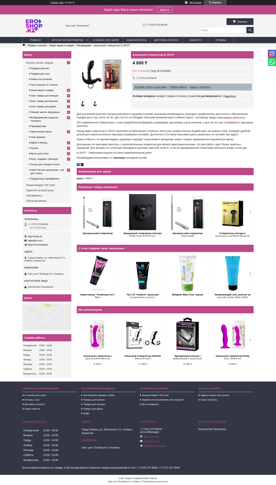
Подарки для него (40, 73)
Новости (195, 40)
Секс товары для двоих (43, 106)
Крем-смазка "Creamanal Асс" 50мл (98, 296)
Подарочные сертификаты (45, 178)
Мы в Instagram (150, 404)
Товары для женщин (94, 404)
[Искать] (250, 30)
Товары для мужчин (94, 399)
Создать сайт (57, 2)
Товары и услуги (37, 45)
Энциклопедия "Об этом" (40, 185)
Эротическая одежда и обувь (99, 395)
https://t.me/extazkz (38, 244)
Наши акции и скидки (61, 45)
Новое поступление (41, 79)
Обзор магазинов (36, 200)
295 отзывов (195, 2)
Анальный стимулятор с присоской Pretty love (97, 357)
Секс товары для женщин (44, 95)
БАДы (86, 413)
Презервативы (38, 126)
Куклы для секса (40, 153)
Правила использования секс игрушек (162, 399)
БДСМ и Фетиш (39, 142)
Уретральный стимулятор (98, 233)
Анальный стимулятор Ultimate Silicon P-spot (142, 357)
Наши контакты (136, 40)
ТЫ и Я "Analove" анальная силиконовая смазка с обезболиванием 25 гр (143, 296)
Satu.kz (153, 478)
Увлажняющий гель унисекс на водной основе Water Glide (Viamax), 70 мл (232, 296)
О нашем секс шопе (106, 40)
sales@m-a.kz (35, 240)
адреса (164, 9)
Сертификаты (34, 195)
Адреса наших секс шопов (215, 395)
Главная (35, 40)
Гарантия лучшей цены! (40, 190)
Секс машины (38, 137)
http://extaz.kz (35, 236)
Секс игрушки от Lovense (44, 84)
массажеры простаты (231, 117)
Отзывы (221, 40)
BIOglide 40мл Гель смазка (187, 294)
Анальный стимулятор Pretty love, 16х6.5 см (232, 357)
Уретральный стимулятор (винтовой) (187, 234)
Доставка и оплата (166, 40)
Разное (34, 148)
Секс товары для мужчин (44, 101)
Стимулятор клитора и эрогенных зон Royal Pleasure (232, 234)
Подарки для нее (40, 68)
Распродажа (84, 45)
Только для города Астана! (45, 164)
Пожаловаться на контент (155, 481)
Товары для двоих (93, 408)
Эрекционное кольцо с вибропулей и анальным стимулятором (187, 358)
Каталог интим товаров (67, 40)
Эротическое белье (41, 131)
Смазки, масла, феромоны (45, 112)
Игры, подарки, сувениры (44, 159)
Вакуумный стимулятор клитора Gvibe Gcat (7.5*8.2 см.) (142, 234)
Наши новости (32, 408)
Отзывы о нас (32, 399)
